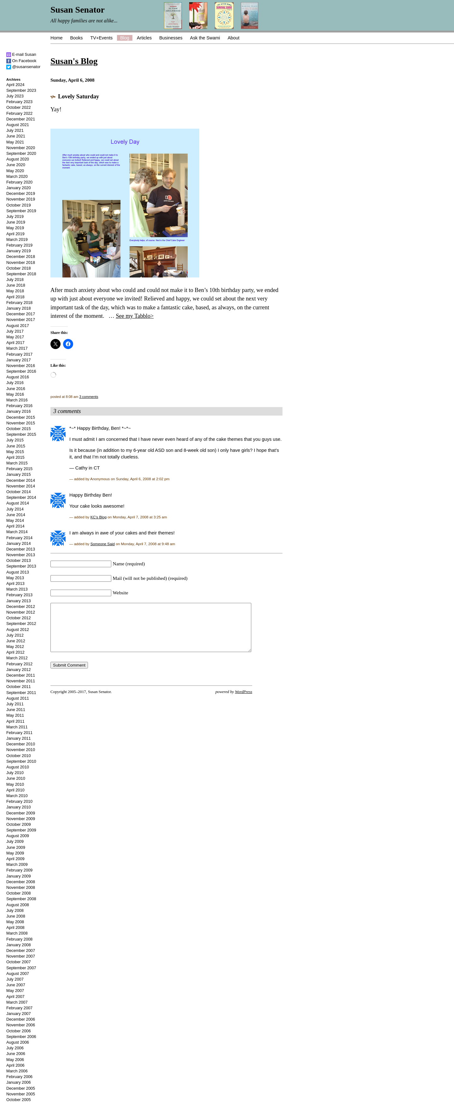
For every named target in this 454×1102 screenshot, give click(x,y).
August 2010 (17, 767)
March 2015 (17, 463)
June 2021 (15, 136)
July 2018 (15, 279)
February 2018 (19, 302)
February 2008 (19, 939)
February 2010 (19, 801)
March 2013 (17, 589)
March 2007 (17, 1002)
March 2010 (17, 795)
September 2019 (21, 210)
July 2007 (15, 979)
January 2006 (18, 1082)
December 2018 (20, 256)
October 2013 (18, 560)
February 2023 (19, 101)
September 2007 (21, 967)
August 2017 (17, 325)
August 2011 (17, 698)
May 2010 (15, 784)
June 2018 (15, 285)
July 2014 (15, 509)
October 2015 (18, 428)
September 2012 (21, 623)
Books (76, 37)
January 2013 (18, 600)
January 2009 (18, 876)
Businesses (171, 37)
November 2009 (20, 818)
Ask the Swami (205, 37)
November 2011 (20, 681)
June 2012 (15, 640)
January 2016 (18, 411)
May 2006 (15, 1059)
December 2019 (20, 193)
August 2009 (17, 835)
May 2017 (15, 337)
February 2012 (19, 664)
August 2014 (17, 503)
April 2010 (15, 790)
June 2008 (15, 916)
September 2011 (21, 692)
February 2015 (19, 468)
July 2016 (15, 382)
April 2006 (15, 1065)
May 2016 (15, 394)
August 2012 (17, 629)
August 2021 (17, 124)
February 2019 (19, 245)
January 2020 (18, 187)
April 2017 (15, 342)
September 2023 (21, 90)
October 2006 (18, 1031)
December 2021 (20, 119)
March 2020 (17, 176)
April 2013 (15, 583)
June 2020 (15, 164)
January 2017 (18, 360)
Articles (144, 37)
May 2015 (15, 451)
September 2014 (21, 497)
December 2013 (20, 549)
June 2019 (15, 222)
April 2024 (15, 84)
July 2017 (15, 331)
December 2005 (20, 1088)
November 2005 (20, 1094)
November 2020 (20, 147)
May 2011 (15, 715)
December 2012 (20, 606)
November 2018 (20, 262)
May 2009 (15, 853)
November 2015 (20, 423)
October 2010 (18, 755)
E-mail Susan (21, 54)
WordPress (243, 701)
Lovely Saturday (78, 96)
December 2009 (20, 813)
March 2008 (17, 933)
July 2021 (15, 130)
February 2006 (19, 1076)
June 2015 (15, 446)
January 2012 (18, 669)
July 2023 (15, 96)
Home (56, 37)
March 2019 (17, 239)
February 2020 (19, 182)
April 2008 (15, 927)
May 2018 (15, 291)
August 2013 (17, 572)
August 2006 (17, 1042)
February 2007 (19, 1008)
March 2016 (17, 400)
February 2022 (19, 113)
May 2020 (15, 170)
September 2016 (21, 371)
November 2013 (20, 554)
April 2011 (15, 721)
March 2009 (17, 864)
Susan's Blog (73, 61)
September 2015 (21, 434)
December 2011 (20, 675)
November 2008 (20, 887)
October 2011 (18, 686)
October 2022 (18, 107)
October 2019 (18, 205)
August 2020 (17, 159)
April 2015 (15, 457)
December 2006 (20, 1019)
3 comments (88, 397)
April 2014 (15, 526)
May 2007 (15, 990)
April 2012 (15, 652)
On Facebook (21, 60)
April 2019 (15, 233)
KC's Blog (98, 517)
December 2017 (20, 314)
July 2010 (15, 772)
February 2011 (19, 732)
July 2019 (15, 216)
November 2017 (20, 319)
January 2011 (18, 738)
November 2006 (20, 1025)
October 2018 (18, 268)
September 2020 (21, 153)
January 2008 (18, 944)
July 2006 (15, 1048)
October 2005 (18, 1099)
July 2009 (15, 841)
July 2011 (15, 704)
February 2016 (19, 405)
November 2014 (20, 486)
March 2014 (17, 531)
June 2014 (15, 514)
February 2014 (19, 537)
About (234, 37)
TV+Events (101, 37)
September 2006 (21, 1036)
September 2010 (21, 761)
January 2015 (18, 474)
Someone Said (102, 544)
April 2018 (15, 296)
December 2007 (20, 950)
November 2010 (20, 749)
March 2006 (17, 1071)
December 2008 (20, 881)
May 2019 (15, 227)
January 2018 (18, 308)
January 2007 (18, 1013)
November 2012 (20, 612)
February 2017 (19, 354)
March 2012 (17, 658)
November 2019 (20, 199)
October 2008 (18, 893)
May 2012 (15, 646)
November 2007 (20, 956)
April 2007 (15, 996)
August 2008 (17, 904)
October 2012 (18, 617)
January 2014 (18, 543)
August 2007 (17, 973)
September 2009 (21, 830)
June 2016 (15, 388)
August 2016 (17, 377)
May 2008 (15, 921)
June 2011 (15, 709)
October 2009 (18, 824)
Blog (124, 37)
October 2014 (18, 491)
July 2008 (15, 910)
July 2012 (15, 635)
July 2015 (15, 440)
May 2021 (15, 142)
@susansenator (23, 66)
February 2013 (19, 594)
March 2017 (17, 348)
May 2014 (15, 520)
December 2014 (20, 480)
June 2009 (15, 847)
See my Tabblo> (135, 316)
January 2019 (18, 250)
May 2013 (15, 577)
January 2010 (18, 807)
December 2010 (20, 744)
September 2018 (21, 273)
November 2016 (20, 365)
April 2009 (15, 858)
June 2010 (15, 778)
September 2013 (21, 566)
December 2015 (20, 417)
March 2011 (17, 727)
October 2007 (18, 961)
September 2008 (21, 898)
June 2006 (15, 1053)
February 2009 (19, 870)
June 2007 (15, 984)
